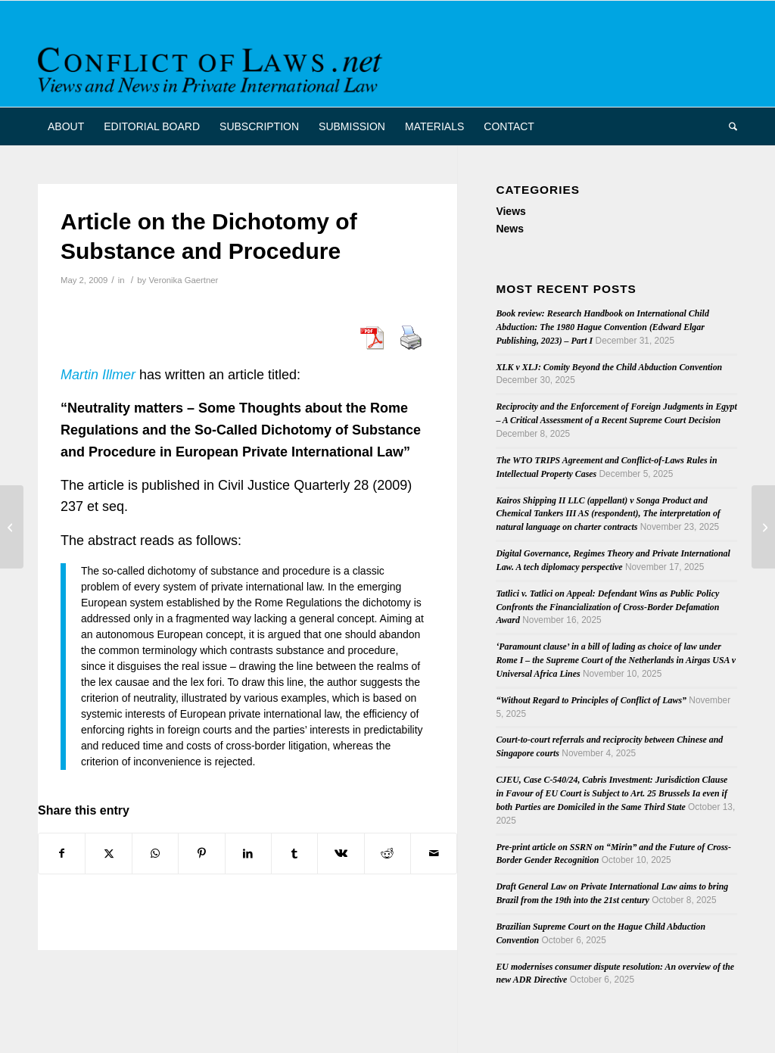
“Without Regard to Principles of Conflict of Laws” (591, 700)
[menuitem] (66, 126)
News (510, 229)
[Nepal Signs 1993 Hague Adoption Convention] (763, 527)
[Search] (728, 126)
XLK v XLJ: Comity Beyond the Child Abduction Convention (609, 367)
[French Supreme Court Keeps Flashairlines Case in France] (11, 527)
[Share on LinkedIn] (248, 853)
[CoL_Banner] (213, 67)
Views (510, 211)
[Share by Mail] (433, 853)
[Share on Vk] (340, 853)
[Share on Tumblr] (294, 853)
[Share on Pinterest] (201, 853)
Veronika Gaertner (183, 280)
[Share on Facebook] (62, 853)
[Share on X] (108, 853)
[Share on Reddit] (387, 853)
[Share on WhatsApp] (155, 853)
